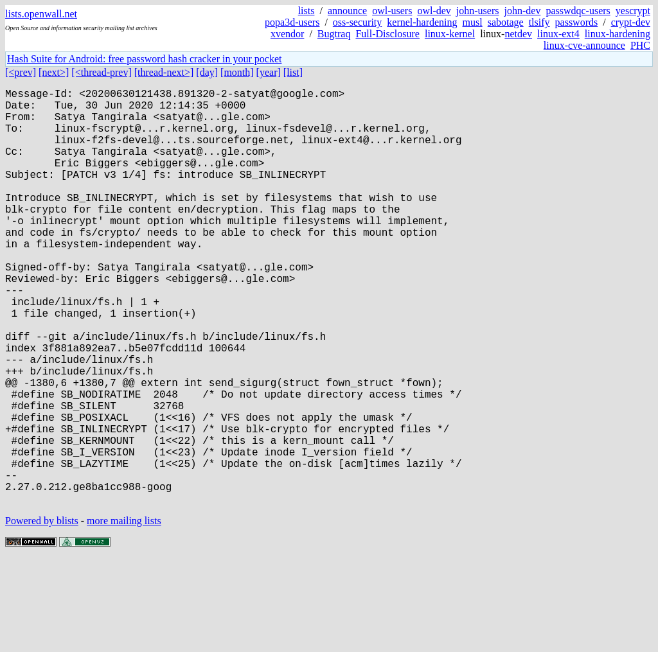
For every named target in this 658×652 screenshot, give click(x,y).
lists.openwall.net (41, 13)
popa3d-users (292, 22)
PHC (640, 45)
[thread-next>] (164, 72)
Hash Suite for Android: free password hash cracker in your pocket (144, 58)
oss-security (357, 22)
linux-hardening (617, 33)
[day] (207, 72)
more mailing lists (124, 613)
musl (473, 22)
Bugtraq (334, 33)
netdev (518, 33)
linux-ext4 (558, 33)
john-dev (522, 10)
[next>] (54, 72)
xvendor (287, 33)
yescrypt (633, 10)
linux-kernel (450, 33)
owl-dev (433, 10)
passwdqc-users (578, 10)
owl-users (392, 10)
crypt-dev (630, 22)
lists (306, 10)
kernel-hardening (422, 22)
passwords (576, 22)
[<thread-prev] (101, 72)
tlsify (539, 22)
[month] (237, 72)
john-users (477, 10)
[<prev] (20, 72)
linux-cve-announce (584, 45)
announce (347, 10)
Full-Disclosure (387, 33)
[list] (293, 72)
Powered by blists (41, 613)
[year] (268, 72)
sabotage (506, 22)
